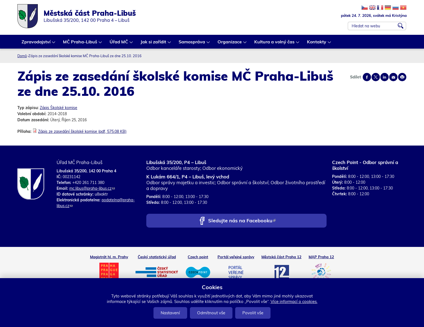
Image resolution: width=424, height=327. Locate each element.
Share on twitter (376, 77)
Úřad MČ (119, 44)
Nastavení (170, 312)
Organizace (230, 44)
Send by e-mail (393, 77)
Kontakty (317, 44)
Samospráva (192, 44)
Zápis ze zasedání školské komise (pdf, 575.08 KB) (82, 131)
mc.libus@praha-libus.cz (92, 188)
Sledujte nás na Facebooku (242, 221)
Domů (22, 56)
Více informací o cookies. (294, 301)
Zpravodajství (36, 44)
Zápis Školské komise (58, 107)
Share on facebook (367, 77)
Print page (402, 77)
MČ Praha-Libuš (80, 44)
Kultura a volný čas (274, 44)
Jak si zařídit (153, 44)
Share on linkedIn (384, 77)
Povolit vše (252, 312)
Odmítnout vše (211, 312)
